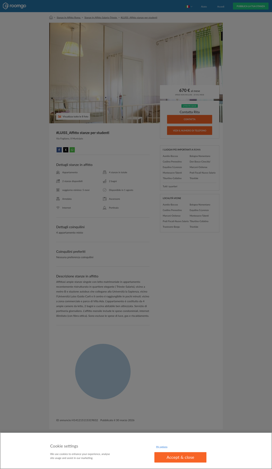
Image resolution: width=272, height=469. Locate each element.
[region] (136, 450)
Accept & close (180, 457)
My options (162, 446)
